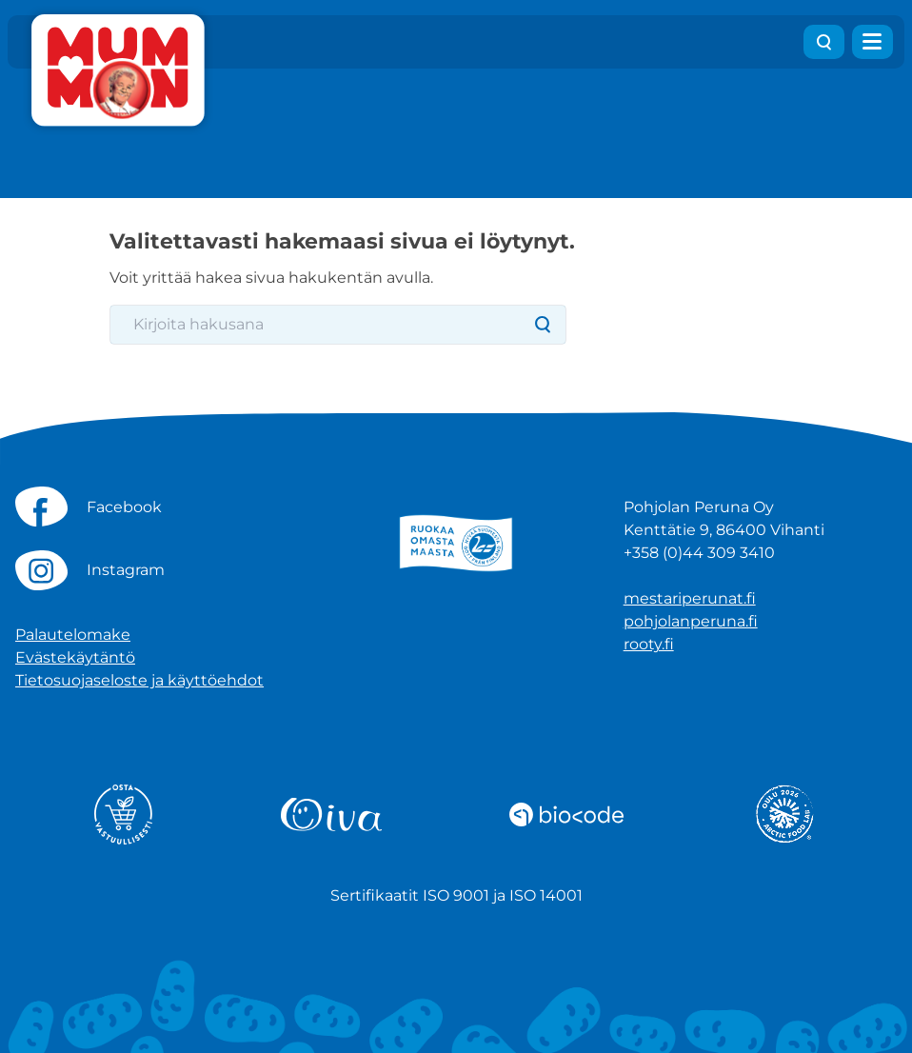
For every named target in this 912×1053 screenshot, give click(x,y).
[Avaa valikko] (872, 42)
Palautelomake (72, 635)
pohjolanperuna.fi (691, 621)
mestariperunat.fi (690, 598)
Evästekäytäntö (75, 657)
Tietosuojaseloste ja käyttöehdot (139, 680)
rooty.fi (649, 644)
